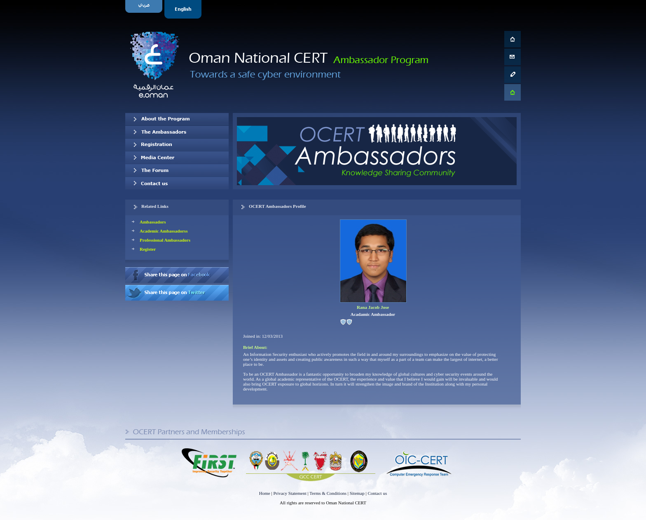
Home (264, 493)
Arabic (144, 9)
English (184, 9)
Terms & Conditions (327, 493)
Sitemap (357, 493)
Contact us (177, 183)
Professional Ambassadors (165, 240)
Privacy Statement (289, 493)
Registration (177, 145)
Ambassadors (153, 221)
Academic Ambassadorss (163, 230)
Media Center (177, 157)
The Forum (177, 170)
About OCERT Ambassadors (177, 119)
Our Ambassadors (177, 132)
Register (148, 249)
